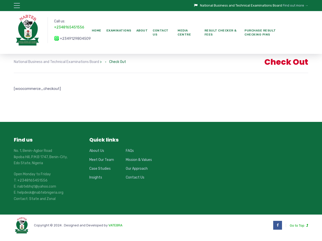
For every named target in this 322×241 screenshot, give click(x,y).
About (142, 30)
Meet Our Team (101, 160)
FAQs (130, 151)
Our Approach (137, 168)
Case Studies (100, 168)
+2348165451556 (69, 27)
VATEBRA (115, 225)
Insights (95, 177)
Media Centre (184, 33)
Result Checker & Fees (221, 33)
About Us (96, 151)
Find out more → (295, 5)
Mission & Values (139, 160)
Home (96, 30)
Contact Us (161, 33)
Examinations (118, 30)
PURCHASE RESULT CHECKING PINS (260, 33)
